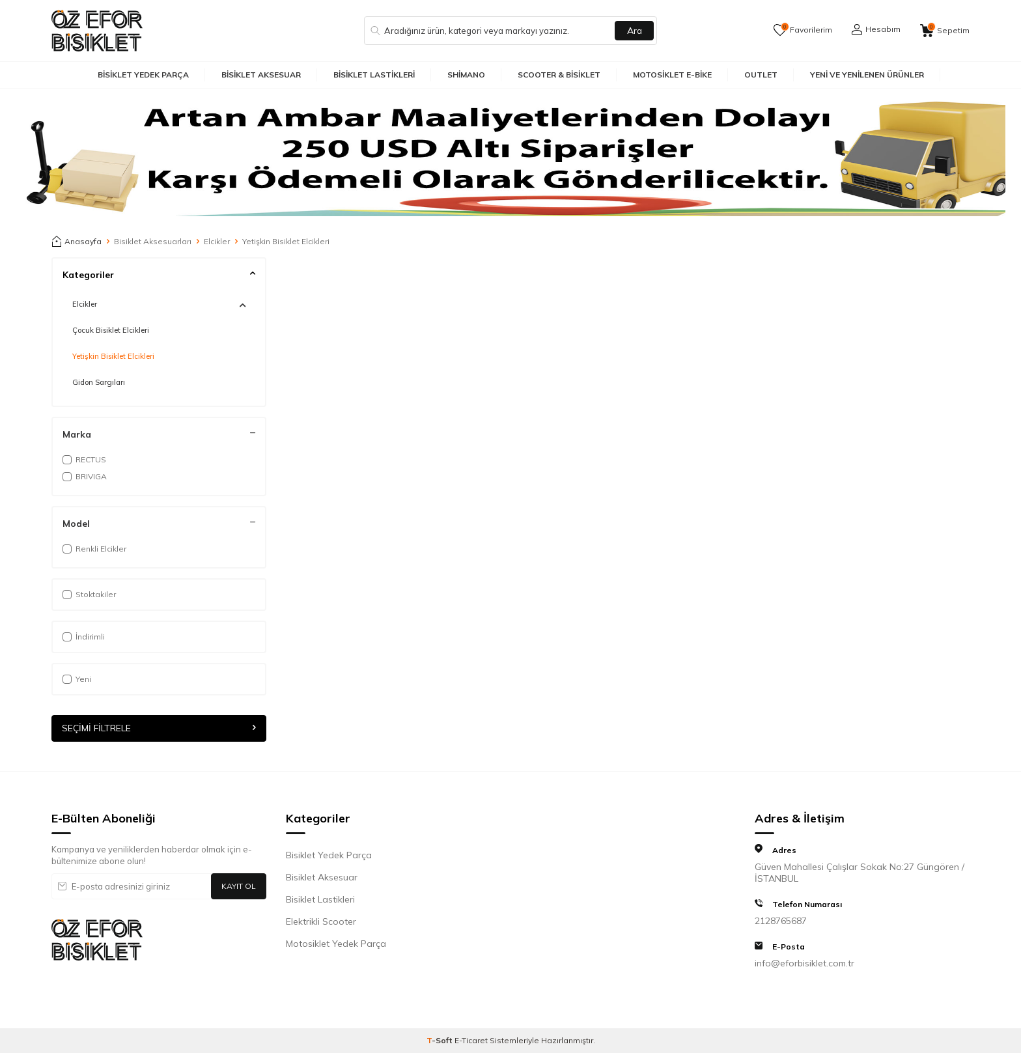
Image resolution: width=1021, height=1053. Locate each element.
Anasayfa (76, 241)
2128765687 (781, 921)
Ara (634, 30)
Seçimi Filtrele (159, 728)
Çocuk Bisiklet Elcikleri (110, 330)
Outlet (760, 74)
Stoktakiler (89, 594)
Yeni (77, 679)
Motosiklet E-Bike (672, 74)
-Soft (441, 1040)
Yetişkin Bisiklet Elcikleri (113, 356)
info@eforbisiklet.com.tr (804, 963)
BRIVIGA (85, 476)
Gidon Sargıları (98, 382)
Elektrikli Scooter (321, 921)
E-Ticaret (471, 1040)
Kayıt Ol (238, 886)
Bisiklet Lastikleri (374, 74)
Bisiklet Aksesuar (261, 74)
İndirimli (84, 636)
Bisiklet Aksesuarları (152, 241)
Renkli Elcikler (94, 549)
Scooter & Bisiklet (559, 74)
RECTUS (84, 459)
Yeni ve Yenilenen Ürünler (867, 74)
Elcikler (217, 241)
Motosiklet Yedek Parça (336, 943)
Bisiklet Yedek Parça (143, 74)
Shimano (466, 74)
